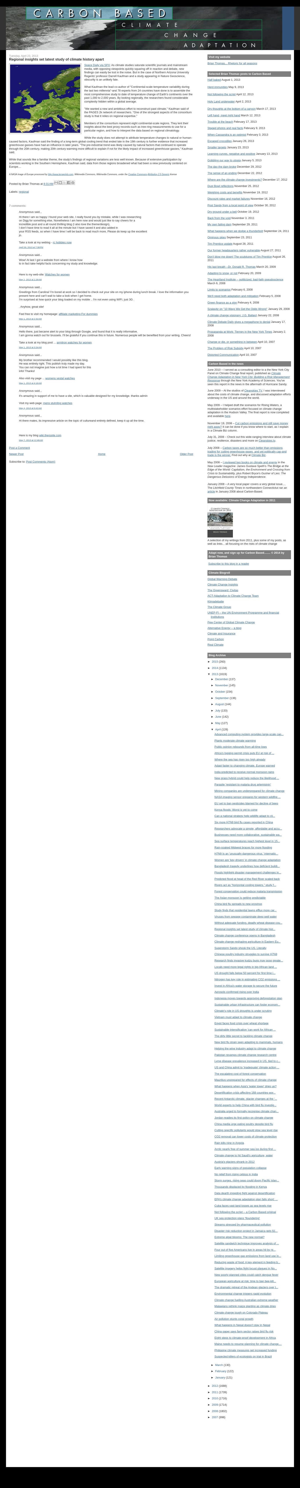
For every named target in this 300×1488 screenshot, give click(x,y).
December (222, 679)
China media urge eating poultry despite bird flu (243, 1124)
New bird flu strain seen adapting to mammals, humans (248, 1042)
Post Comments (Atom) (40, 461)
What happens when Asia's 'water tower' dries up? (245, 1086)
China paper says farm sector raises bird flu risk (243, 1331)
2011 (215, 1392)
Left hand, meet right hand (223, 115)
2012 (215, 1385)
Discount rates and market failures (228, 198)
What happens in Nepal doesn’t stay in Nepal (242, 1325)
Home (101, 454)
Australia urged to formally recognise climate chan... (246, 1111)
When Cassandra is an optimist (226, 134)
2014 (215, 668)
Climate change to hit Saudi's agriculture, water (243, 1155)
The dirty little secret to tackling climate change (243, 1036)
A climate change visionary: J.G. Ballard (232, 315)
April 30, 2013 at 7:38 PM (31, 247)
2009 (215, 1404)
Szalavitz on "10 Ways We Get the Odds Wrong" (237, 309)
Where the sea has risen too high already (239, 759)
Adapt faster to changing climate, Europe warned (244, 765)
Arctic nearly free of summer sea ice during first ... (245, 1149)
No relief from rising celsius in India (236, 1174)
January (220, 1377)
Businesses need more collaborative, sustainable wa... (248, 834)
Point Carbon (215, 639)
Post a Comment (19, 447)
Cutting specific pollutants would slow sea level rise (246, 1130)
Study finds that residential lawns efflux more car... (245, 910)
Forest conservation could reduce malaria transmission (248, 891)
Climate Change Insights (222, 584)
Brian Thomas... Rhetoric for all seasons (232, 63)
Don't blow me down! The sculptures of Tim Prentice (239, 256)
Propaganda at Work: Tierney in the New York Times (239, 331)
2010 (215, 1398)
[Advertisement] (227, 1439)
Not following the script (221, 94)
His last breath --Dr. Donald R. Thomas (231, 266)
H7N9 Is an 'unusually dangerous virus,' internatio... (246, 853)
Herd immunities (217, 87)
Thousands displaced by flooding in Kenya (240, 1186)
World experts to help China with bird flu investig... (245, 1105)
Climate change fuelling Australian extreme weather (246, 1300)
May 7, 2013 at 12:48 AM (31, 440)
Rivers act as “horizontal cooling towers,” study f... (245, 885)
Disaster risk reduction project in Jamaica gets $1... (246, 1231)
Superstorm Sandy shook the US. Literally (240, 948)
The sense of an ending (222, 173)
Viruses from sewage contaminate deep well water (245, 916)
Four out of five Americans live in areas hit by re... (245, 1249)
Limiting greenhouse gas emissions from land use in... (247, 1256)
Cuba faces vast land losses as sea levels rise (242, 1205)
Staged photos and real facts (225, 128)
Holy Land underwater (221, 101)
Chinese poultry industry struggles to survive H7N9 (245, 954)
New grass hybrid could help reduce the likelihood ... (246, 778)
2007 (215, 1417)
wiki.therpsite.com (50, 435)
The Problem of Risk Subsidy (225, 348)
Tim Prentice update (219, 243)
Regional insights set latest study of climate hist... (244, 929)
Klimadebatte (215, 601)
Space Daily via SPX (97, 65)
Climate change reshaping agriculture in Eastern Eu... (247, 941)
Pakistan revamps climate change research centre (245, 1055)
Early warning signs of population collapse (240, 1168)
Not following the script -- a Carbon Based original (245, 1212)
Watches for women (57, 274)
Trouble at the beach (220, 121)
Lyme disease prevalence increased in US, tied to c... (247, 1061)
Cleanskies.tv (267, 440)
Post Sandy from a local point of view (230, 205)
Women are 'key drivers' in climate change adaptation (247, 860)
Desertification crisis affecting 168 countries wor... (245, 1092)
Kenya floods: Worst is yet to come (235, 809)
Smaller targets (216, 147)
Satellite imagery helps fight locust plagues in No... (245, 1268)
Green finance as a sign (222, 302)
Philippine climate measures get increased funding (245, 1350)
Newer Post (16, 454)
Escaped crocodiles (219, 141)
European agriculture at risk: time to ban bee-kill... (245, 1281)
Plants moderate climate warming (235, 740)
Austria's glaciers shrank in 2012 (234, 1161)
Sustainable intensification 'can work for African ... (245, 1029)
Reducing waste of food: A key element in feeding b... (247, 1262)
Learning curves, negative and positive (231, 153)
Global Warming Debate (222, 579)
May (218, 723)
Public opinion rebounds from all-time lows (240, 746)
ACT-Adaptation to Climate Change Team (233, 595)
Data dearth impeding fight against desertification (244, 1193)
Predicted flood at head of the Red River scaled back (247, 879)
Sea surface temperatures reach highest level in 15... (247, 841)
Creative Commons (137, 174)
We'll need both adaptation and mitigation (233, 296)
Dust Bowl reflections (220, 186)
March (219, 1365)
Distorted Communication (223, 354)
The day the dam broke (221, 166)
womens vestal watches (60, 378)
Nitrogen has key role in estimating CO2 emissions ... (247, 979)
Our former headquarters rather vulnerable (233, 250)
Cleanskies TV (253, 390)
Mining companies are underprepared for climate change (249, 791)
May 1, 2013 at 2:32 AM (30, 319)
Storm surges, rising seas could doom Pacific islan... (246, 1180)
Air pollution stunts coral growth (233, 1319)
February (221, 1371)
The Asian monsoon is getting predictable (240, 897)
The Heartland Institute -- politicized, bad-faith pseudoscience (245, 279)
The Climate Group (219, 607)
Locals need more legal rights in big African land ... (245, 967)
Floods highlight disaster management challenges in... (247, 872)
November (222, 685)
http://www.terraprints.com (60, 174)
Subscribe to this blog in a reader (228, 563)
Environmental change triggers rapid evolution (242, 1293)
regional (24, 191)
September (222, 698)
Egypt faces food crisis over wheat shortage (241, 1023)
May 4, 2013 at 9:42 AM (30, 408)
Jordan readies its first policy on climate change (243, 1117)
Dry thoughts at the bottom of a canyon (231, 108)
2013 (215, 674)
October (220, 691)
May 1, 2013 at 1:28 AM (30, 279)
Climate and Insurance (221, 633)
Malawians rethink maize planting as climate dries (245, 1306)
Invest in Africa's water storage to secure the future (245, 985)
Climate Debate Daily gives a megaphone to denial (238, 321)
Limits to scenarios (218, 289)
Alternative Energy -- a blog (224, 628)
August (220, 704)
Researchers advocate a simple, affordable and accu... (248, 828)
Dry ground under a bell (222, 211)
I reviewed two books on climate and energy (250, 462)
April (218, 729)
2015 (215, 661)
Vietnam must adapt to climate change (238, 1017)
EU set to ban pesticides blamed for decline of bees (246, 803)
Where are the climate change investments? (234, 179)
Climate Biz (259, 455)
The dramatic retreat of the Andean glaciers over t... (246, 1287)
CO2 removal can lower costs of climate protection (245, 1136)
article (211, 491)
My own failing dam (219, 224)
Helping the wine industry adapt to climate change (245, 1048)
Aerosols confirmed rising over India (236, 992)
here (227, 416)
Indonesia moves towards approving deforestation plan (248, 998)
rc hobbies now (62, 242)
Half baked (214, 79)
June (218, 716)
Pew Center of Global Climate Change (231, 622)
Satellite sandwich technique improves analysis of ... (246, 1243)
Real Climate (215, 644)
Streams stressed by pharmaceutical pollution (242, 1224)
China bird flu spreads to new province (238, 904)
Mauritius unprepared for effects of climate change (245, 1080)
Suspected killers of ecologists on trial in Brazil (243, 1356)
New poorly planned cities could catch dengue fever (246, 1274)
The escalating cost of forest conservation (240, 1073)
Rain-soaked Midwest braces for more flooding (243, 847)
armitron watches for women (74, 342)
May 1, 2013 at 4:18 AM (30, 383)
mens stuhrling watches (57, 403)
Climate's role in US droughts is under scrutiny (243, 1010)
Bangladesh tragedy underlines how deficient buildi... (247, 866)
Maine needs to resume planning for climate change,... (248, 1344)
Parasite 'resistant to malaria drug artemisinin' (242, 784)
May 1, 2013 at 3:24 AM (30, 347)
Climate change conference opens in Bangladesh (244, 935)
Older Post (186, 454)
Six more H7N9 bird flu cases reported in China (243, 822)
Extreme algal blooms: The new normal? (239, 1237)
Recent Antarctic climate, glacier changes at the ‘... (245, 1098)
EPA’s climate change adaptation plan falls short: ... (246, 1199)
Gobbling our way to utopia (224, 160)
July (218, 710)
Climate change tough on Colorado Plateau (241, 1312)
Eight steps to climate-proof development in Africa (245, 1337)
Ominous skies (216, 237)
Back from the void (218, 218)
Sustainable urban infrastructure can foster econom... (247, 1004)
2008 (215, 1411)
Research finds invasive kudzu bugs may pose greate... (248, 960)
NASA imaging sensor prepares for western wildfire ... (247, 797)
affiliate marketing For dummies (78, 314)
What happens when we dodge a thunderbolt (235, 231)
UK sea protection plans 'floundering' (237, 1218)
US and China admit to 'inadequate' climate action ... (246, 1067)
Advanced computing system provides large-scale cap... (249, 734)
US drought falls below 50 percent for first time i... (244, 973)
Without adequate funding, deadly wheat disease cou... (248, 922)
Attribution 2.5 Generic (159, 174)
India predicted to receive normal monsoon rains (244, 772)
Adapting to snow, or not (222, 273)
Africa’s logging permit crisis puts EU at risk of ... (244, 753)
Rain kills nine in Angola (229, 1143)
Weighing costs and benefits (224, 192)
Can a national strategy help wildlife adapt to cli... (244, 816)
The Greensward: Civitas (222, 590)
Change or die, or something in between (232, 341)
